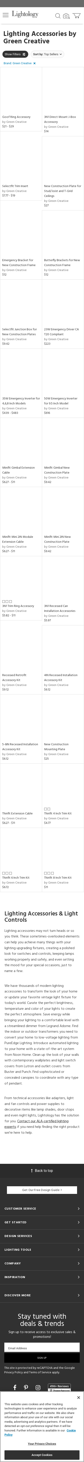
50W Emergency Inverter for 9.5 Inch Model (60, 401)
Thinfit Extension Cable (17, 813)
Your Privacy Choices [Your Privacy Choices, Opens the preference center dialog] (42, 1443)
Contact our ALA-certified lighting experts (36, 1124)
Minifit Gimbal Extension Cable (18, 470)
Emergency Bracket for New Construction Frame (19, 263)
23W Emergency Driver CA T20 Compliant (61, 332)
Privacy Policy (13, 1372)
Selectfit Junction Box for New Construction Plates (19, 332)
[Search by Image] (66, 16)
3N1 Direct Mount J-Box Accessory (60, 120)
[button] (5, 15)
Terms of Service (40, 1372)
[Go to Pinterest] (26, 1388)
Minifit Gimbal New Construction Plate (57, 470)
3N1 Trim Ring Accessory (18, 606)
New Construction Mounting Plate (56, 747)
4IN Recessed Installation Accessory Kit (61, 678)
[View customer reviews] (59, 1388)
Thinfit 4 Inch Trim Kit (58, 813)
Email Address (17, 1348)
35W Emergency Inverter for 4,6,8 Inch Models (21, 401)
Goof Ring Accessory (16, 117)
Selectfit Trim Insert (15, 186)
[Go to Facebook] (15, 1388)
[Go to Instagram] (38, 1388)
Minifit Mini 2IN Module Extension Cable (17, 539)
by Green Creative (14, 122)
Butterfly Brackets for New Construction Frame (62, 263)
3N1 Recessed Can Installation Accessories (59, 609)
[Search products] (57, 15)
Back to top (42, 1171)
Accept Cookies (42, 1455)
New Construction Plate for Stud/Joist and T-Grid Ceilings (62, 191)
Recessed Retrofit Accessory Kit (14, 678)
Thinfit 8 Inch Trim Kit (58, 877)
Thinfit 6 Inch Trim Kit (16, 877)
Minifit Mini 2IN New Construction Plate (57, 539)
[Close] (79, 1397)
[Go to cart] (77, 14)
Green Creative (26, 41)
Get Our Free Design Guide (42, 1190)
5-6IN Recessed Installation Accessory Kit (20, 747)
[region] (42, 1426)
